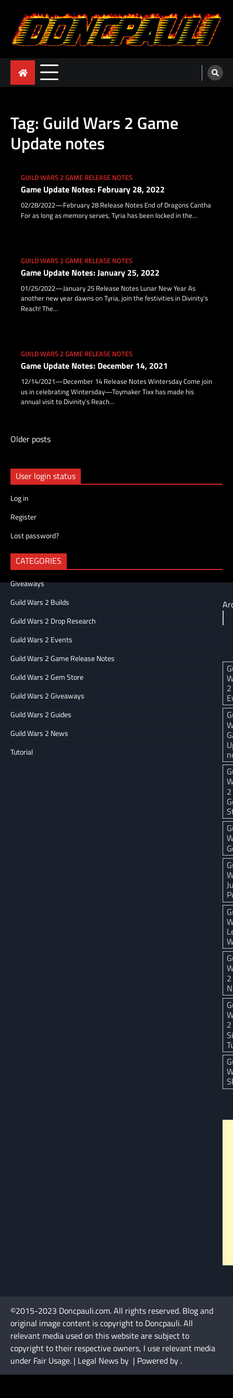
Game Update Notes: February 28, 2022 (93, 189)
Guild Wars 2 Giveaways (47, 695)
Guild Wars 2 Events (41, 639)
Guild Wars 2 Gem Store (46, 676)
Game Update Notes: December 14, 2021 (94, 365)
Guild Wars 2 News (39, 733)
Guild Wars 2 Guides (40, 714)
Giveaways (27, 583)
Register (23, 516)
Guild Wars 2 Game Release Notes (76, 178)
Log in (19, 498)
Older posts (30, 439)
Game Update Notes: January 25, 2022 (90, 272)
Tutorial (21, 751)
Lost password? (34, 535)
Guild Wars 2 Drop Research (53, 620)
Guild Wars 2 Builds (39, 602)
